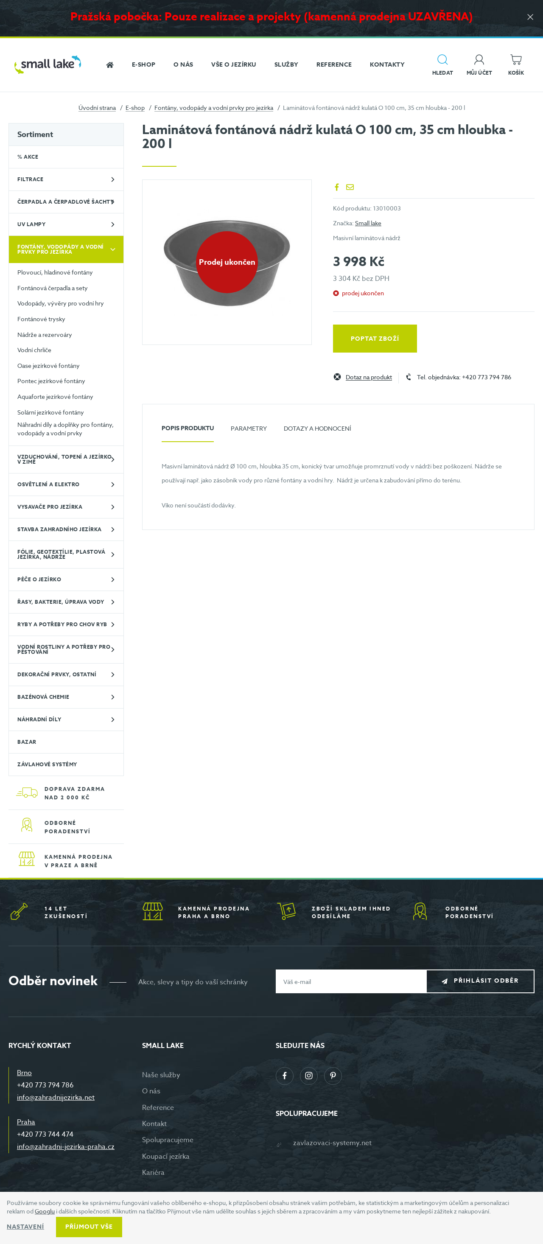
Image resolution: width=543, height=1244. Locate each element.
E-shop (135, 108)
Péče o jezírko (39, 579)
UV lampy (31, 224)
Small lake (368, 223)
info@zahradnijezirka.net (56, 1098)
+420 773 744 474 (45, 1134)
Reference (158, 1108)
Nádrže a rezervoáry (44, 335)
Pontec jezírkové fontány (51, 381)
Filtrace (30, 179)
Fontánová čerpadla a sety (52, 288)
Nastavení (25, 1226)
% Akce (27, 156)
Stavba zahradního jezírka (59, 529)
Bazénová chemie (43, 696)
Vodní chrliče (34, 350)
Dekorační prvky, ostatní (56, 674)
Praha (26, 1122)
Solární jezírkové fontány (50, 412)
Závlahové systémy (47, 764)
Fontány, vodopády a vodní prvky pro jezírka (213, 108)
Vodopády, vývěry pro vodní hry (60, 303)
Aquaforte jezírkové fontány (55, 396)
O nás (151, 1091)
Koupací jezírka (166, 1157)
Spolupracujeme (167, 1140)
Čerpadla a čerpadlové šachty (65, 201)
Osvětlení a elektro (48, 484)
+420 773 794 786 (45, 1085)
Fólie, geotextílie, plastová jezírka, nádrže (61, 554)
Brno (24, 1073)
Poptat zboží (375, 338)
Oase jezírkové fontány (48, 365)
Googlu (45, 1211)
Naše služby (161, 1075)
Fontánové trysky (41, 319)
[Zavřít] (530, 18)
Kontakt (154, 1124)
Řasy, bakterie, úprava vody (60, 601)
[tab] (188, 431)
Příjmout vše (89, 1226)
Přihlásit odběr (486, 981)
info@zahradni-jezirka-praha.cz (66, 1147)
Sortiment (35, 134)
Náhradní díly (39, 719)
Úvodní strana (97, 108)
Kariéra (153, 1173)
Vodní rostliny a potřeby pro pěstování (63, 649)
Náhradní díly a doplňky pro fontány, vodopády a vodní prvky (65, 428)
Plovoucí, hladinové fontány (55, 272)
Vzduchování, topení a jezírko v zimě (64, 459)
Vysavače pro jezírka (49, 506)
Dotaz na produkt (369, 377)
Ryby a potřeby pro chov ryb (62, 624)
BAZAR (26, 741)
